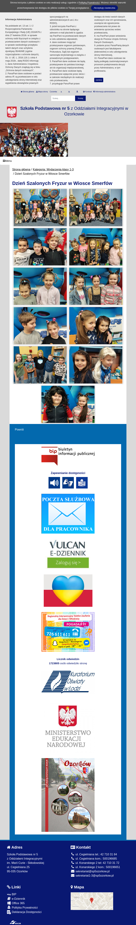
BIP (11, 894)
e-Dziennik (16, 898)
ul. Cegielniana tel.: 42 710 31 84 (94, 854)
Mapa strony (42, 92)
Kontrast (87, 92)
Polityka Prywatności (22, 907)
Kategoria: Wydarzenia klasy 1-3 (53, 169)
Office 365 (16, 903)
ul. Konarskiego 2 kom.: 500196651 (95, 867)
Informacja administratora (104, 92)
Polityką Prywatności (89, 2)
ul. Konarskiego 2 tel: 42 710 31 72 (95, 862)
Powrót (19, 429)
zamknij (99, 80)
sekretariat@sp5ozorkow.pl (90, 871)
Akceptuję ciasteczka (104, 8)
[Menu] (68, 161)
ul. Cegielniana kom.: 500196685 (94, 858)
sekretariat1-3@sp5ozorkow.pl (92, 875)
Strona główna (27, 92)
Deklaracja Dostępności (24, 912)
